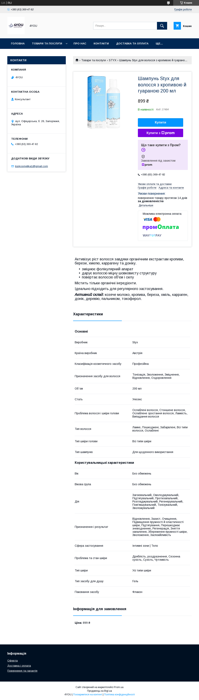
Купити (160, 122)
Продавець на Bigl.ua (99, 690)
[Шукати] (162, 26)
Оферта (12, 660)
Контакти (101, 43)
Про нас (80, 43)
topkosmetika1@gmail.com (31, 166)
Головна (18, 43)
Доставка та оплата (132, 43)
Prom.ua (118, 687)
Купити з (160, 133)
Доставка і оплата (19, 665)
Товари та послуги (47, 43)
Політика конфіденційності (119, 694)
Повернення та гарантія (22, 670)
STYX (112, 60)
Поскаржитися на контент (87, 694)
